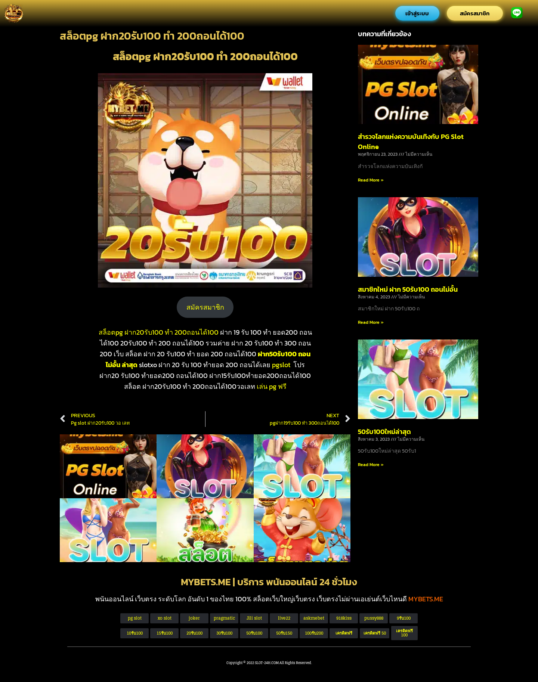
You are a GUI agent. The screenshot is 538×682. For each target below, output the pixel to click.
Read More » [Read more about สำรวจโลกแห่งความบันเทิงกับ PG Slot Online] (371, 180)
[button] (374, 633)
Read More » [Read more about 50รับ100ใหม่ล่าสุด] (371, 464)
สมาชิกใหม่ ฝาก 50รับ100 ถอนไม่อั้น (408, 289)
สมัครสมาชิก (205, 307)
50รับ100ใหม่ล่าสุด (384, 432)
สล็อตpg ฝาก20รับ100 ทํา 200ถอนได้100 (159, 332)
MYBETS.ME (425, 599)
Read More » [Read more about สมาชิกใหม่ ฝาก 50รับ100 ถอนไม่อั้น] (371, 322)
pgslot (281, 365)
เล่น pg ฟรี (272, 386)
